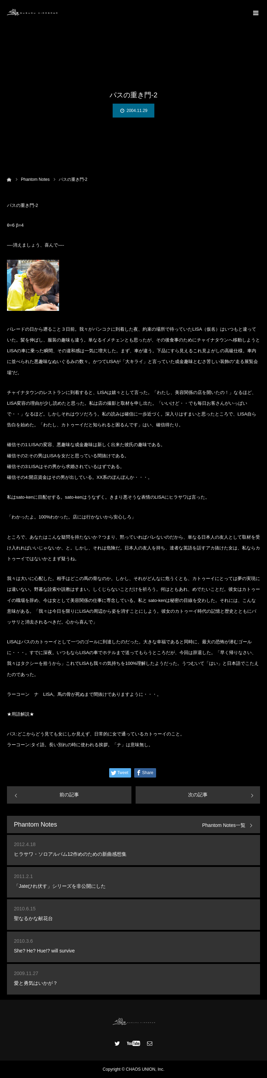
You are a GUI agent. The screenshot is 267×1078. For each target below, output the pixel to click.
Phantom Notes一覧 (224, 825)
